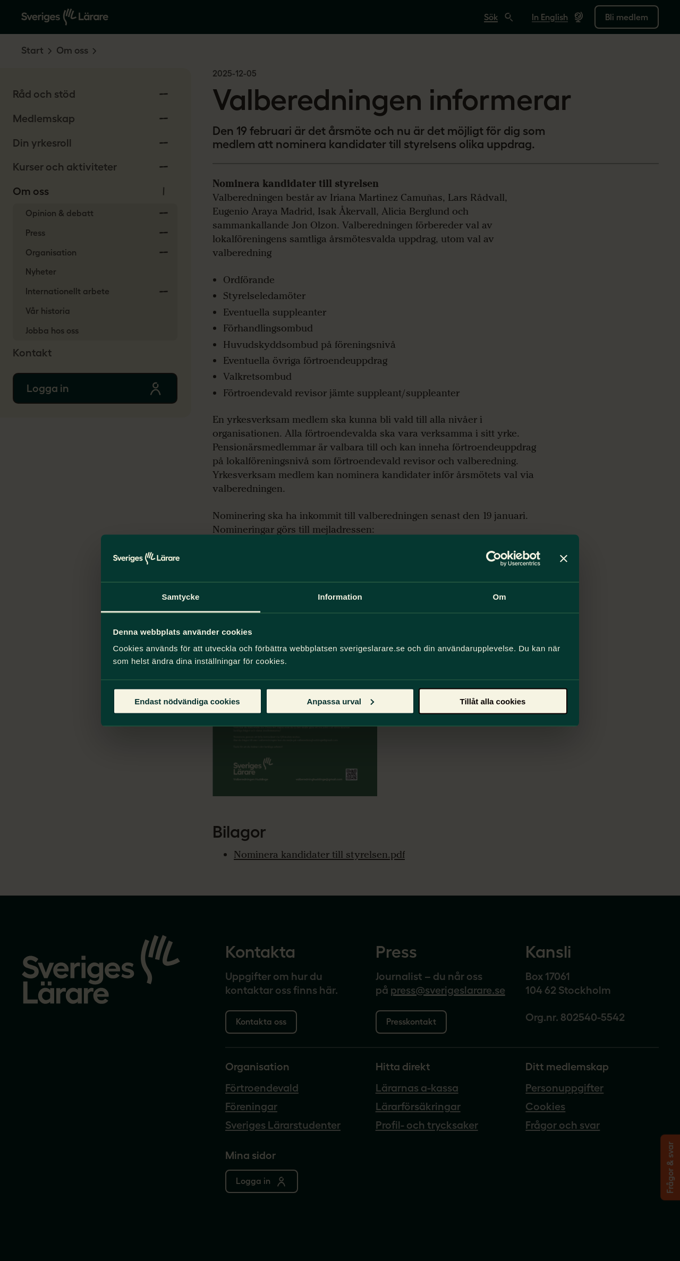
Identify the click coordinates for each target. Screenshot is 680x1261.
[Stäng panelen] (563, 558)
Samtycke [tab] (181, 596)
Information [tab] (340, 596)
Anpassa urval (340, 700)
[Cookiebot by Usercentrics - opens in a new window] (493, 558)
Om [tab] (499, 596)
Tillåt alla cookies (493, 700)
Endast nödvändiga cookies (187, 700)
